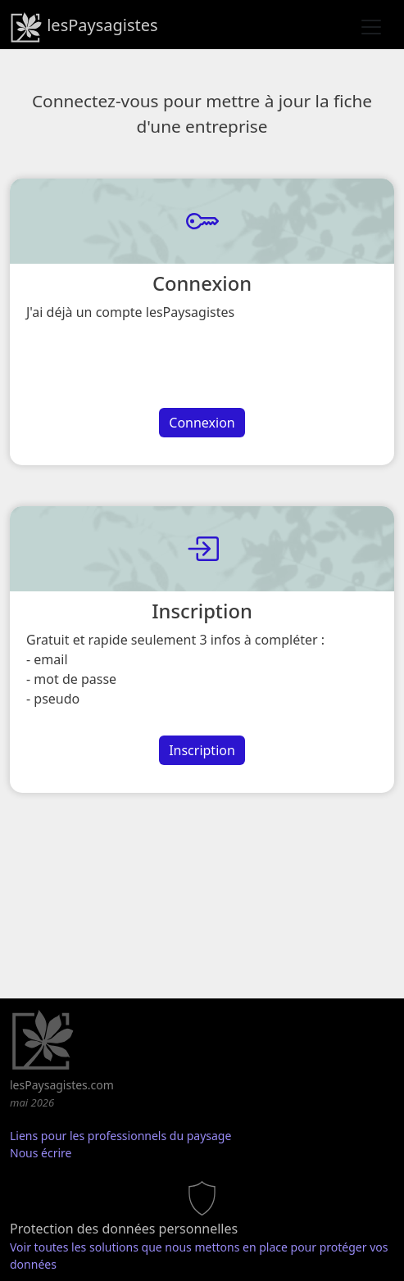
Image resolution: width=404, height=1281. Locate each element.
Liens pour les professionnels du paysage (120, 1135)
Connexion (201, 423)
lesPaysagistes (84, 27)
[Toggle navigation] (371, 27)
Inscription (202, 750)
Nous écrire (41, 1153)
